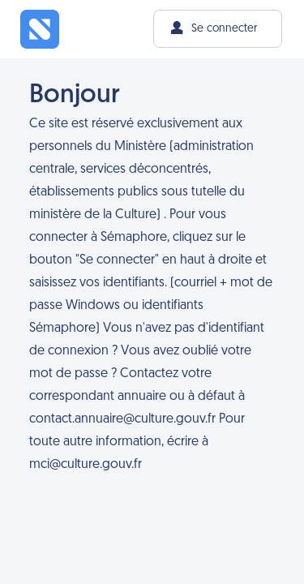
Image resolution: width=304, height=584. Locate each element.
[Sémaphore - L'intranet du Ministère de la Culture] (39, 29)
